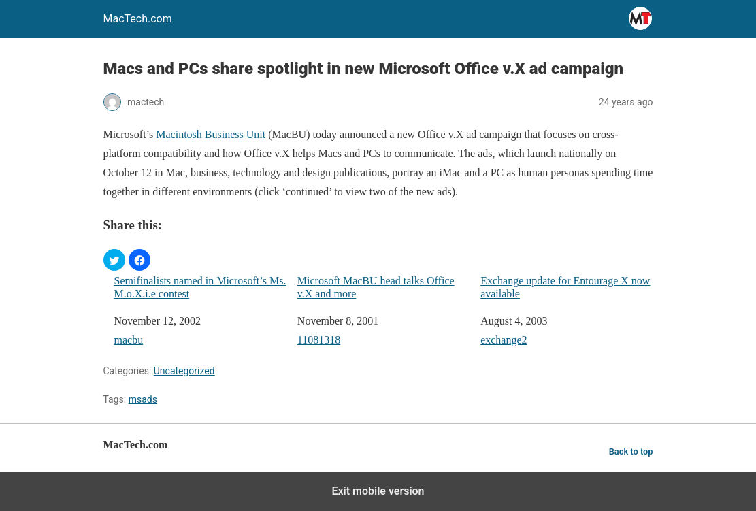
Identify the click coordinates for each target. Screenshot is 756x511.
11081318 (318, 340)
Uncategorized (184, 370)
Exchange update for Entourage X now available (565, 287)
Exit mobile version (377, 490)
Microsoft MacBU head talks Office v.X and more (376, 287)
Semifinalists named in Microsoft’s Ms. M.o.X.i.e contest (200, 287)
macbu (129, 340)
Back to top (631, 451)
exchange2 (503, 340)
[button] (114, 260)
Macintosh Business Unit (210, 134)
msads (143, 399)
